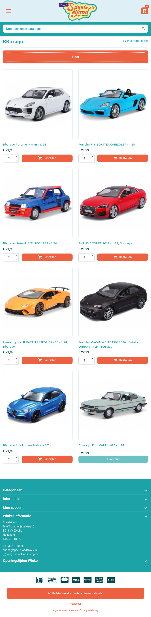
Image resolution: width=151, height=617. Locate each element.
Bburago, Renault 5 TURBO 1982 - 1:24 (30, 243)
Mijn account (13, 507)
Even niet (113, 459)
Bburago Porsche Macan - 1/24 (24, 144)
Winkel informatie (17, 516)
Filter (75, 57)
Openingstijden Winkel (21, 560)
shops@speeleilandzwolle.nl (20, 550)
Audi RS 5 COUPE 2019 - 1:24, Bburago (105, 243)
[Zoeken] (75, 29)
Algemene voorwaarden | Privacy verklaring (75, 610)
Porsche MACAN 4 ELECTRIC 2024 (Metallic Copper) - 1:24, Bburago (108, 344)
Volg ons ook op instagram (21, 554)
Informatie (11, 499)
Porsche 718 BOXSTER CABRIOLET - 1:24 (106, 144)
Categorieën (12, 490)
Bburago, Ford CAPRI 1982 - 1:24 (101, 445)
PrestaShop (75, 603)
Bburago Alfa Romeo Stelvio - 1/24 (27, 445)
